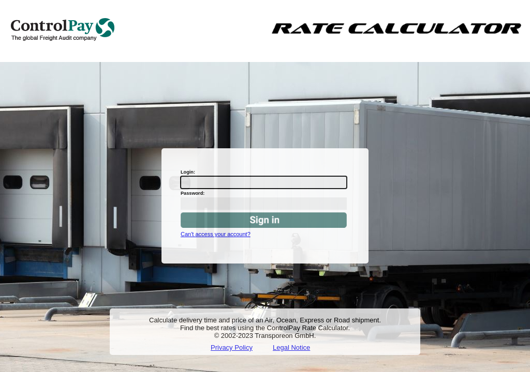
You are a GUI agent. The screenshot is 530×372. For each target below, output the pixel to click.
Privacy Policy (232, 347)
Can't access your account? (216, 234)
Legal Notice (291, 347)
